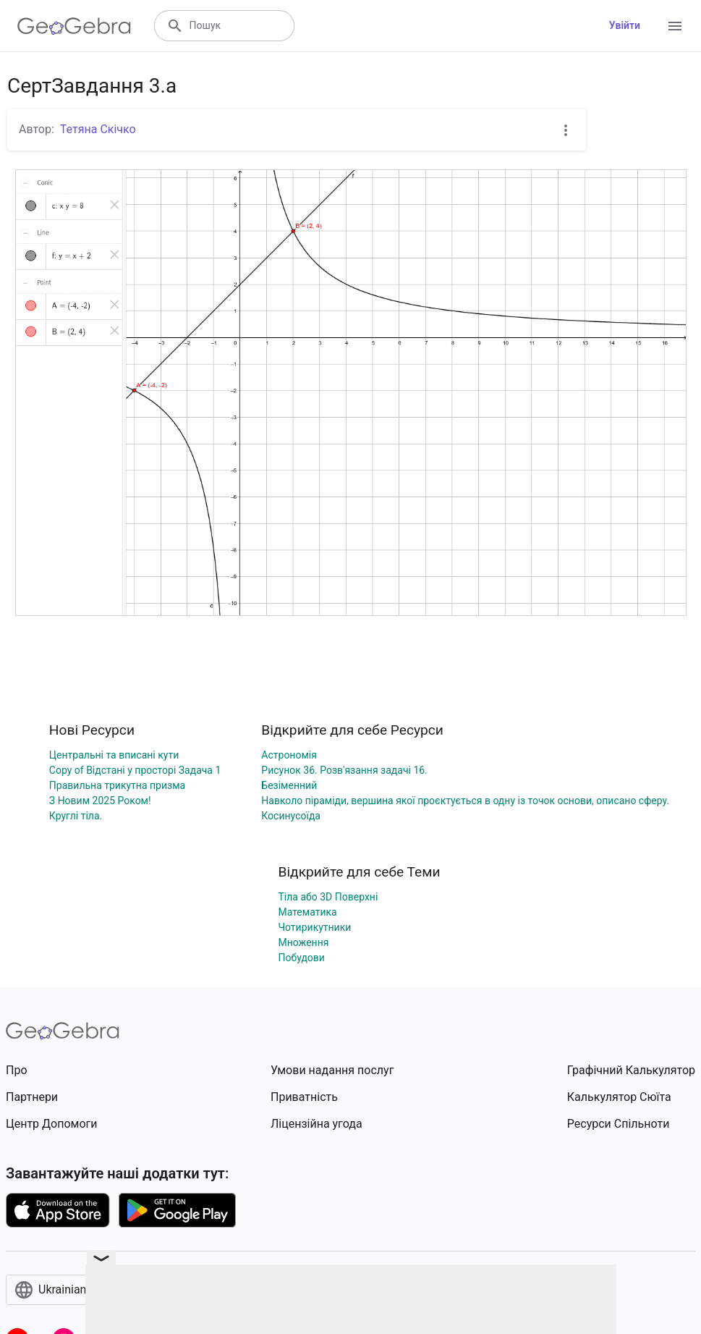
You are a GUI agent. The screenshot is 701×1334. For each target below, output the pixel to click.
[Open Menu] (675, 26)
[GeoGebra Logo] (74, 26)
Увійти (624, 25)
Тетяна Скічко (98, 129)
